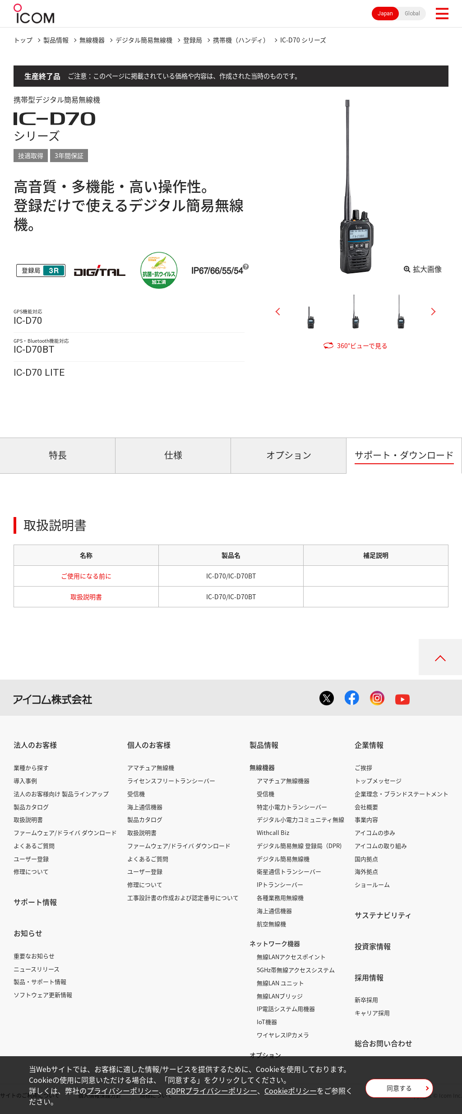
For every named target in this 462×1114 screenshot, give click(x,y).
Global (412, 13)
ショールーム (372, 884)
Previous (281, 311)
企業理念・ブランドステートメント (401, 793)
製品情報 (56, 39)
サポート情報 (35, 901)
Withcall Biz (273, 832)
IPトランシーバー (280, 884)
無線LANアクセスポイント (291, 956)
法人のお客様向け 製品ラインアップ (61, 793)
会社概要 (366, 806)
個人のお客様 (149, 744)
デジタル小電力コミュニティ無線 (300, 819)
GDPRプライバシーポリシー (211, 1090)
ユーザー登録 (31, 858)
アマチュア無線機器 (283, 780)
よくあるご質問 (34, 845)
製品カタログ (31, 806)
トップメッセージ (378, 780)
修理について (31, 871)
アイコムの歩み (375, 832)
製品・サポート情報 (40, 981)
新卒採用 (366, 999)
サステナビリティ (383, 914)
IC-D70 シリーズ (303, 39)
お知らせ (28, 933)
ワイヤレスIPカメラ (283, 1034)
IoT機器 (267, 1021)
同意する (399, 1087)
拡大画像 (427, 268)
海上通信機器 (144, 806)
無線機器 (92, 39)
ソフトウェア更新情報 (43, 994)
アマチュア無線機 (150, 767)
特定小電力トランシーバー (292, 806)
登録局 (192, 39)
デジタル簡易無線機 (144, 39)
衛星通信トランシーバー (289, 871)
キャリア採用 (372, 1012)
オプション (265, 1054)
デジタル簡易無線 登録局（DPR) (299, 845)
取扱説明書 (86, 596)
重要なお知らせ (34, 955)
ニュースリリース (37, 969)
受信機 (136, 793)
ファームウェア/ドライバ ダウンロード (65, 832)
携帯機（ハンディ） (241, 39)
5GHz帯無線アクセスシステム (296, 969)
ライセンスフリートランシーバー (171, 780)
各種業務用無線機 (280, 897)
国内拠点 (366, 858)
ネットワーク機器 (274, 943)
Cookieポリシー (290, 1090)
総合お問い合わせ (383, 1043)
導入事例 (25, 780)
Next (429, 311)
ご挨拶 (363, 767)
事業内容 (366, 819)
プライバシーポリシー (123, 1090)
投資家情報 (373, 946)
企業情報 (369, 744)
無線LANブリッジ (280, 996)
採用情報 (369, 977)
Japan (385, 13)
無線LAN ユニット (280, 983)
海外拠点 (366, 871)
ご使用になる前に (86, 575)
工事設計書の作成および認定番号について (183, 897)
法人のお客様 (35, 744)
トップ (23, 39)
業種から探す (31, 767)
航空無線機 (271, 923)
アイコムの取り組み (381, 845)
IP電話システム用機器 (286, 1008)
